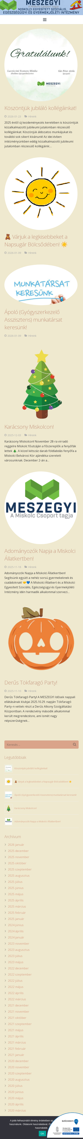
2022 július (15, 981)
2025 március (17, 906)
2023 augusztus (19, 950)
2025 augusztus (19, 876)
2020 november (18, 1067)
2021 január (16, 1055)
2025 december (18, 851)
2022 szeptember (20, 974)
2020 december (18, 1061)
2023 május (15, 962)
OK (42, 1133)
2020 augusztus (19, 1080)
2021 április (16, 1036)
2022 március (17, 999)
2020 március (17, 1110)
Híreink (32, 253)
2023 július (15, 956)
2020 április (16, 1104)
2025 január (16, 919)
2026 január (16, 845)
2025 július (15, 882)
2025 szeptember (20, 869)
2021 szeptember (20, 1024)
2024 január (16, 937)
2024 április (16, 931)
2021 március (17, 1042)
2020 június (16, 1092)
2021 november (18, 1012)
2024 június (16, 925)
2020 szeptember (20, 1073)
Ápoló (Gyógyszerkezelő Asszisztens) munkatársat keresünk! (33, 319)
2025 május (15, 894)
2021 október (17, 1018)
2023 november (18, 944)
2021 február (17, 1049)
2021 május (15, 1030)
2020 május (15, 1098)
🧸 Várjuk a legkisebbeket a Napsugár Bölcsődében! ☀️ (35, 240)
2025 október (17, 863)
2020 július (15, 1086)
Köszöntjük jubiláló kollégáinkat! (31, 768)
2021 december (18, 1005)
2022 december (18, 968)
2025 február (17, 913)
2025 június (16, 888)
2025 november (18, 857)
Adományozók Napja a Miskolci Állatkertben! (37, 821)
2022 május (15, 987)
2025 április (16, 900)
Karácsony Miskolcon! (29, 426)
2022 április (16, 993)
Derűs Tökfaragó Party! (30, 682)
